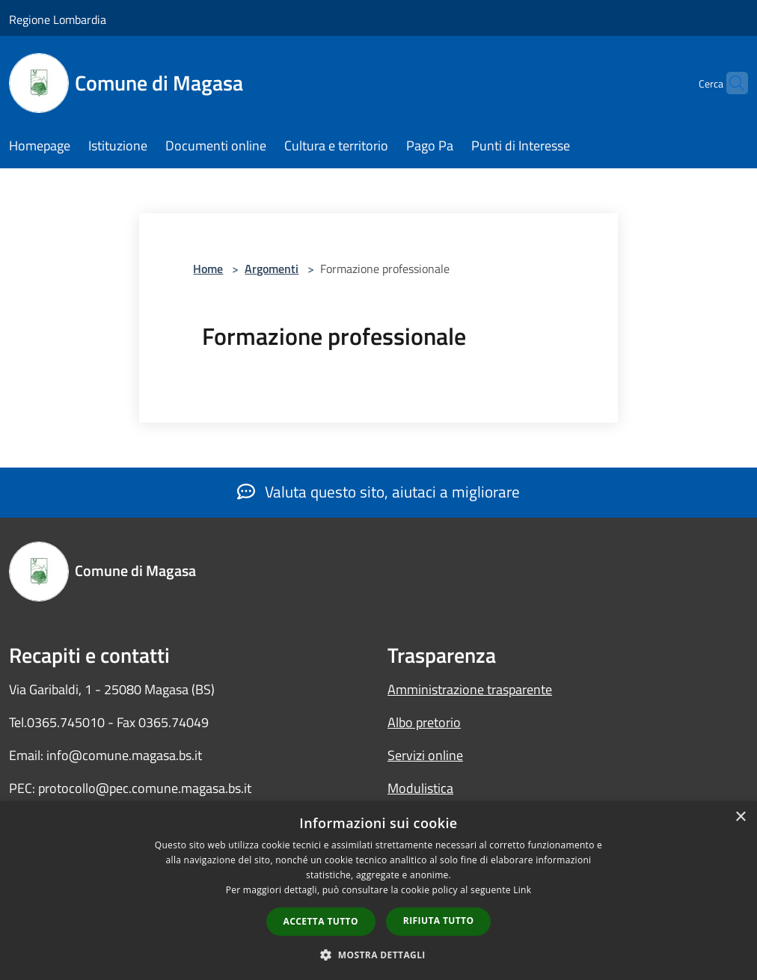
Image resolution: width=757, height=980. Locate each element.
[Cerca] (730, 83)
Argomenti (271, 269)
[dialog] (378, 890)
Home (208, 269)
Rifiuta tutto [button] (438, 920)
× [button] (740, 817)
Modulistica (420, 788)
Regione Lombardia (57, 19)
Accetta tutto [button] (321, 921)
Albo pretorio (424, 722)
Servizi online (425, 755)
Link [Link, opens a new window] (522, 889)
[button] (378, 954)
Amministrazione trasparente (469, 689)
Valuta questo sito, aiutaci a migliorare (378, 491)
